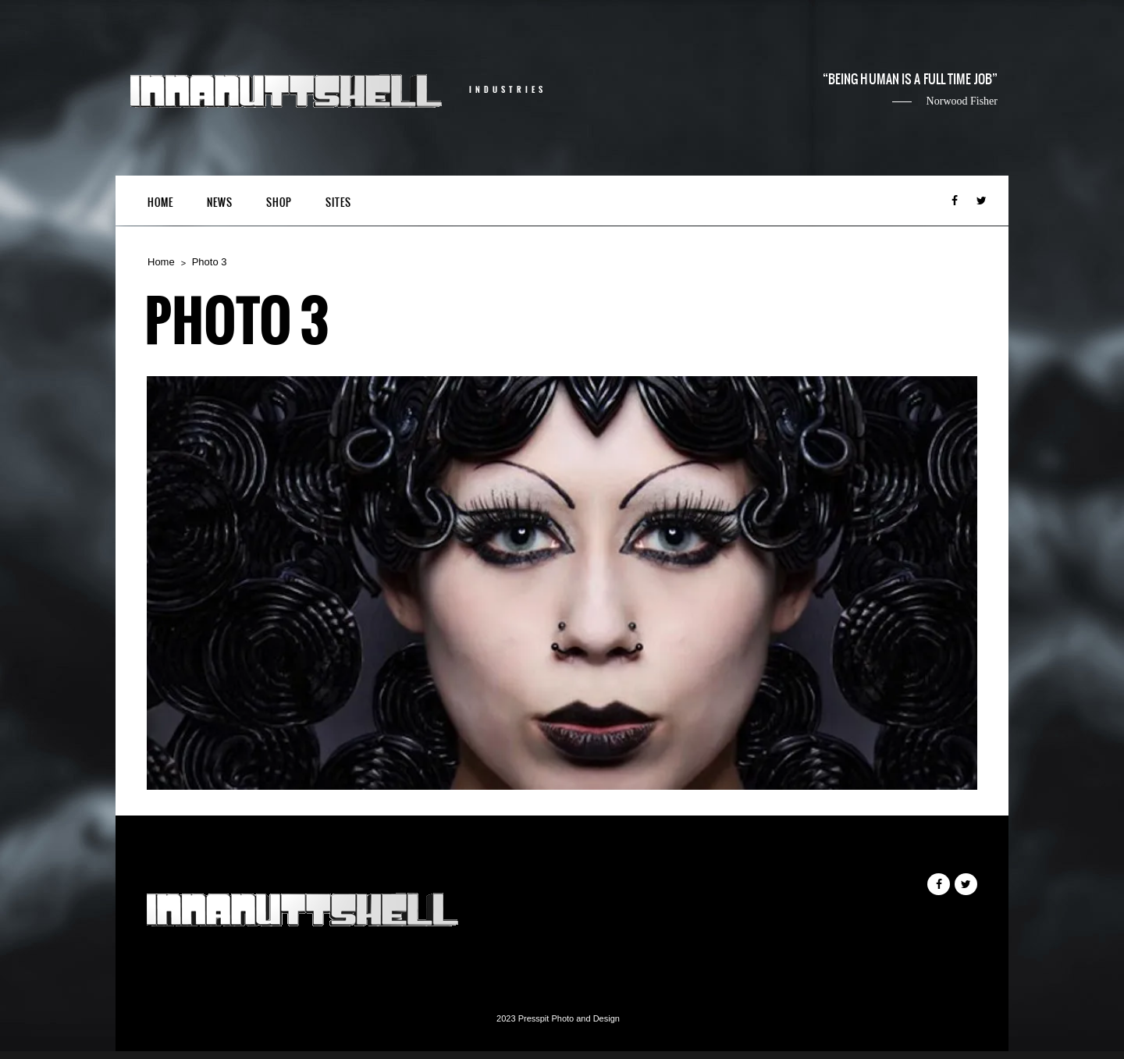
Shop (279, 202)
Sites (338, 202)
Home (160, 202)
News (220, 202)
